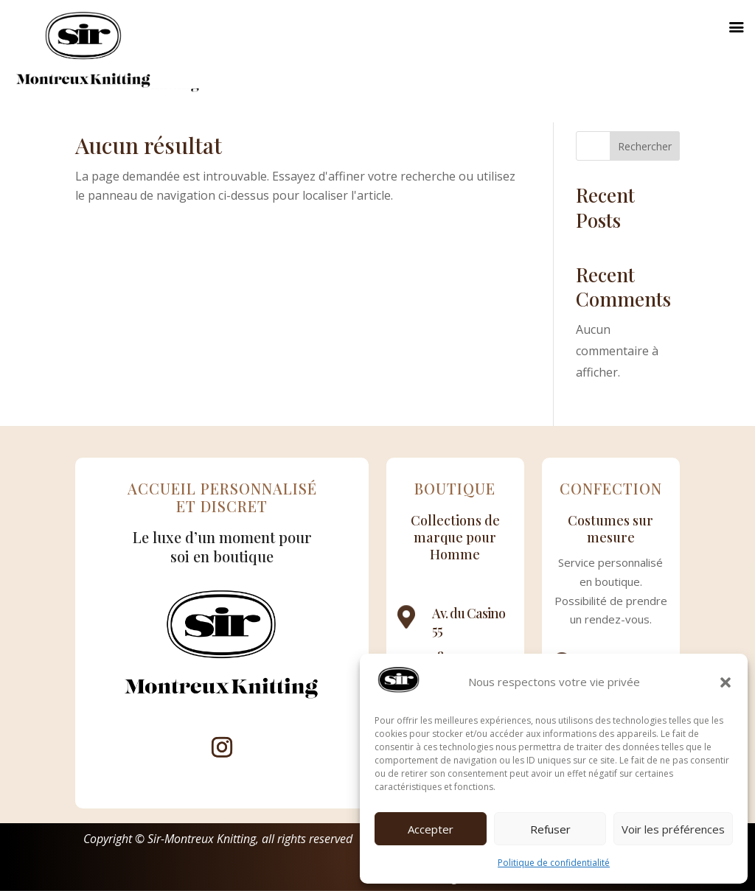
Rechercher (645, 146)
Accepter (430, 829)
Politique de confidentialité (554, 862)
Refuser (550, 829)
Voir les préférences (673, 829)
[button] (725, 682)
